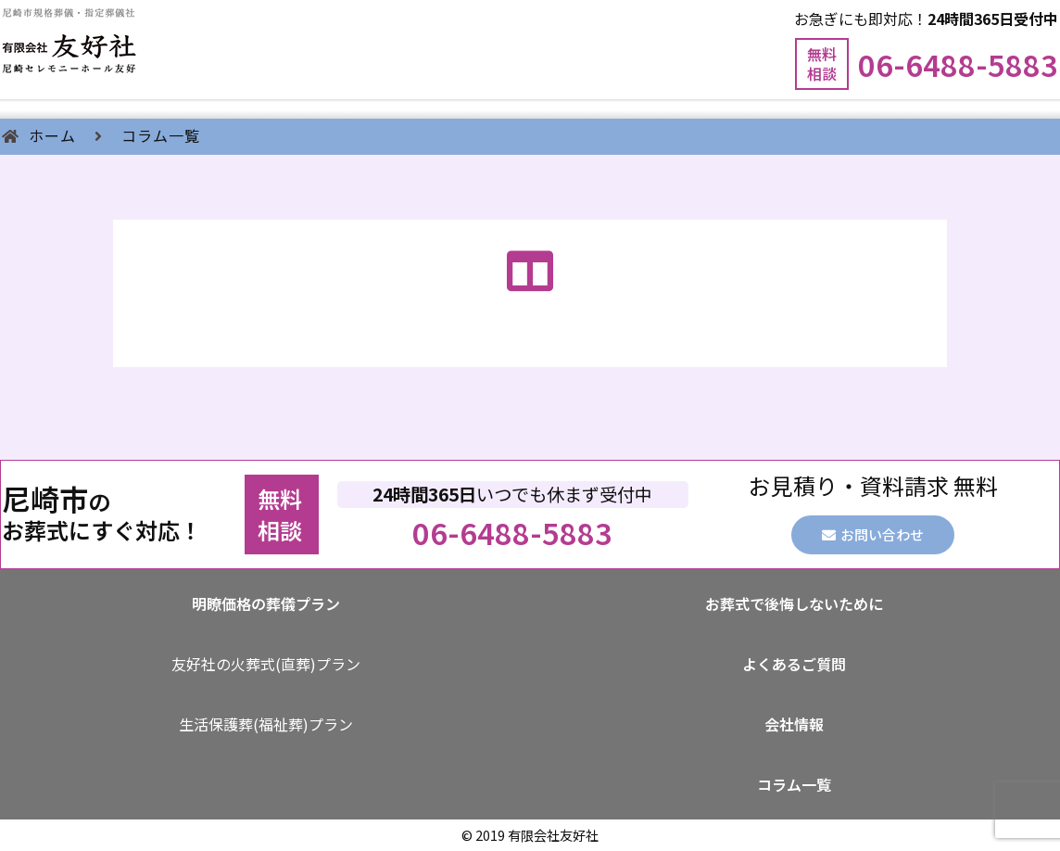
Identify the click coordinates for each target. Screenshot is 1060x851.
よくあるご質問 (794, 664)
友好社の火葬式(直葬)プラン (265, 664)
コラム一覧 (160, 135)
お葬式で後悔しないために (794, 603)
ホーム (52, 135)
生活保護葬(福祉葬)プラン (266, 724)
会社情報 (794, 724)
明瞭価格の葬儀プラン (266, 603)
